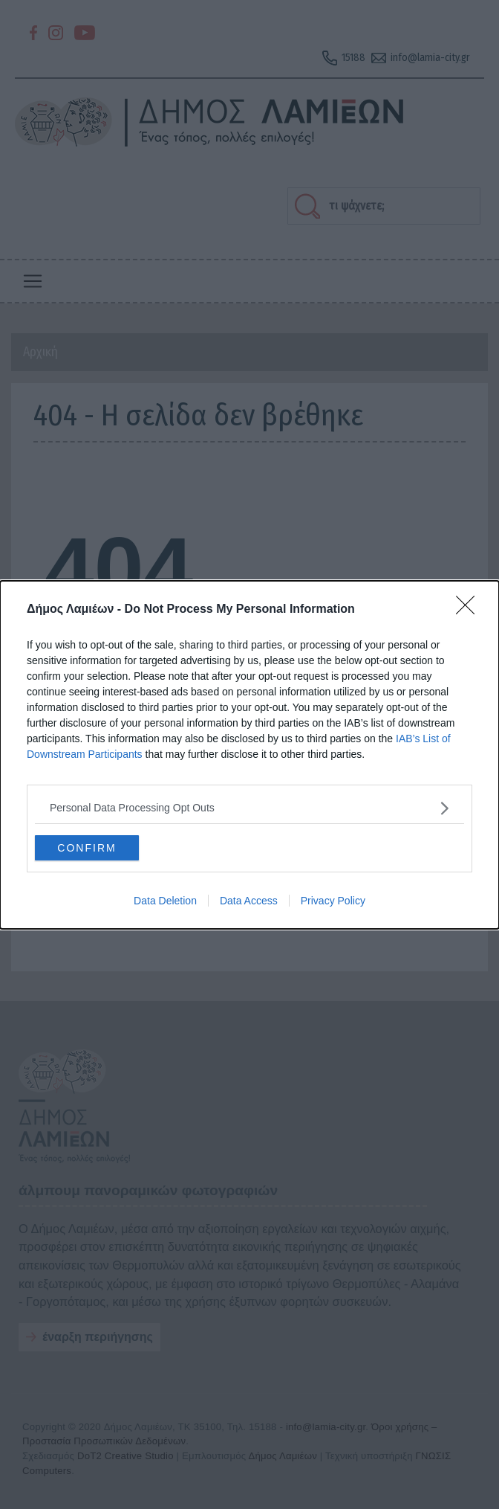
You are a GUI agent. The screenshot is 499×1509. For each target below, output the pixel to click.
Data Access (249, 901)
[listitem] (249, 807)
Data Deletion (165, 901)
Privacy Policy (333, 901)
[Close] (470, 609)
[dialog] (249, 754)
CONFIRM (86, 847)
